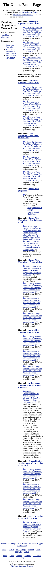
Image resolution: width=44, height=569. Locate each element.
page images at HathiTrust (33, 213)
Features (19, 556)
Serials (26, 552)
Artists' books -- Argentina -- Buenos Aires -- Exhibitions (29, 385)
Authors (31, 550)
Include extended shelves (27, 12)
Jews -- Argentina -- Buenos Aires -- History (30, 517)
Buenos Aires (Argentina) (11, 57)
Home (4, 550)
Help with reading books (10, 543)
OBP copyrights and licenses (22, 566)
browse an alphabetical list (23, 15)
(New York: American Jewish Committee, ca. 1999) (32, 62)
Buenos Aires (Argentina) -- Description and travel (30, 220)
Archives (28, 556)
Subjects (18, 552)
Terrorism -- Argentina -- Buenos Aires (11, 51)
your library (5, 35)
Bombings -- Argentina (10, 46)
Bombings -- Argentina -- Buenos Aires (28, 22)
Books (5, 556)
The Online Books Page (22, 4)
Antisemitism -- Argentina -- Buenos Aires (29, 331)
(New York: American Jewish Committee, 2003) (32, 47)
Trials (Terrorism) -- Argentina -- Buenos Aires (28, 136)
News (12, 556)
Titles (38, 550)
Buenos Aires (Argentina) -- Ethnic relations (30, 261)
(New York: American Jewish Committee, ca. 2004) (32, 32)
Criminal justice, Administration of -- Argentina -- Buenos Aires (30, 463)
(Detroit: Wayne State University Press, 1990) (32, 270)
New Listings (21, 550)
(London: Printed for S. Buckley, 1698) (32, 238)
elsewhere (5, 37)
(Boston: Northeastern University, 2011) (31, 397)
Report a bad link (28, 543)
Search (11, 550)
